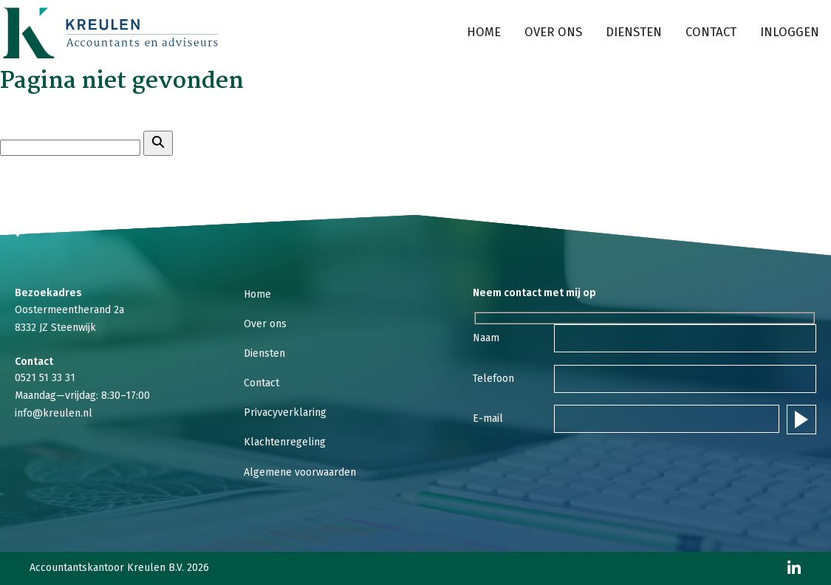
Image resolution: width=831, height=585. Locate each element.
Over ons (553, 31)
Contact (710, 31)
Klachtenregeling (285, 442)
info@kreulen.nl (53, 413)
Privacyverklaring (285, 412)
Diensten (634, 31)
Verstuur (801, 419)
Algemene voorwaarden (300, 472)
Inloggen (789, 31)
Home (484, 31)
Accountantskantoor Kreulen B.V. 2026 (119, 568)
